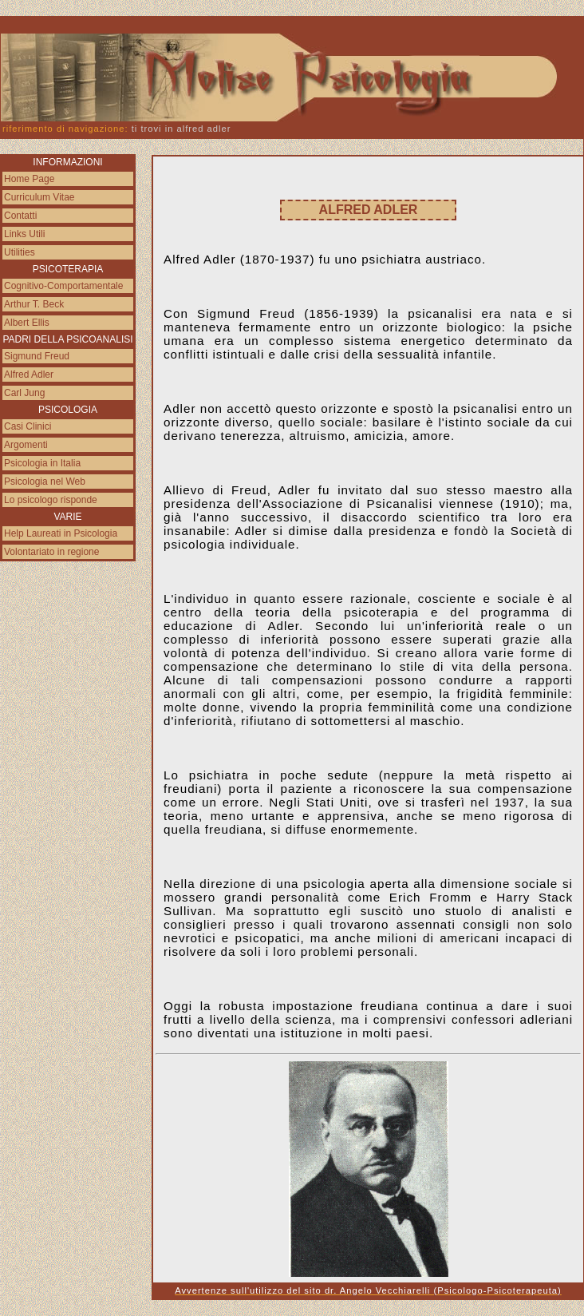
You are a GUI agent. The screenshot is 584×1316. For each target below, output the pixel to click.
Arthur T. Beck (34, 304)
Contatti (20, 215)
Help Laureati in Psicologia (60, 533)
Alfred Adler (28, 374)
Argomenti (26, 444)
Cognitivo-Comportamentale (63, 285)
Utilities (19, 252)
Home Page (29, 178)
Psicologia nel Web (44, 481)
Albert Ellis (26, 322)
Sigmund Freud (36, 356)
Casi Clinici (27, 426)
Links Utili (24, 234)
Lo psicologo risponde (50, 499)
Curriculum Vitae (39, 197)
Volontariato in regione (51, 551)
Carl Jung (24, 392)
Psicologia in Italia (42, 463)
